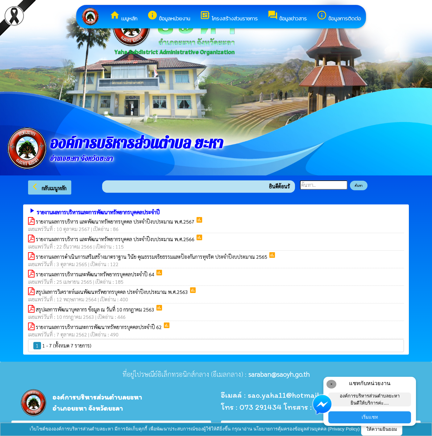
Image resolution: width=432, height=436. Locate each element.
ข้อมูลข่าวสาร (287, 16)
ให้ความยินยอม (381, 429)
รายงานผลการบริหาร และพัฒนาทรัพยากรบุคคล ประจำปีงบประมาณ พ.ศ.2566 (116, 239)
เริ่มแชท (370, 417)
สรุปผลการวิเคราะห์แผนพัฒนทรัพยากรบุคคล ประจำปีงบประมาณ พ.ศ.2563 (112, 292)
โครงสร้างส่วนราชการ (229, 16)
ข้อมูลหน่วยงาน (168, 16)
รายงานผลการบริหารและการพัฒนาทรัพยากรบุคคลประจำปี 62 (99, 327)
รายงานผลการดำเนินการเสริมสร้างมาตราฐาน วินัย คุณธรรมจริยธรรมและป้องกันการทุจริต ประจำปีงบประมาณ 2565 (152, 256)
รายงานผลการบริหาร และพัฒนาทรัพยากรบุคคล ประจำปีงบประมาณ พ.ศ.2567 (116, 221)
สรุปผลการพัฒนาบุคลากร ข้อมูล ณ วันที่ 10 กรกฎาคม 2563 (96, 309)
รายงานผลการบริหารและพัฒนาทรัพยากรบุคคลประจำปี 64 (96, 274)
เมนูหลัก (123, 16)
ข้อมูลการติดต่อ (339, 16)
